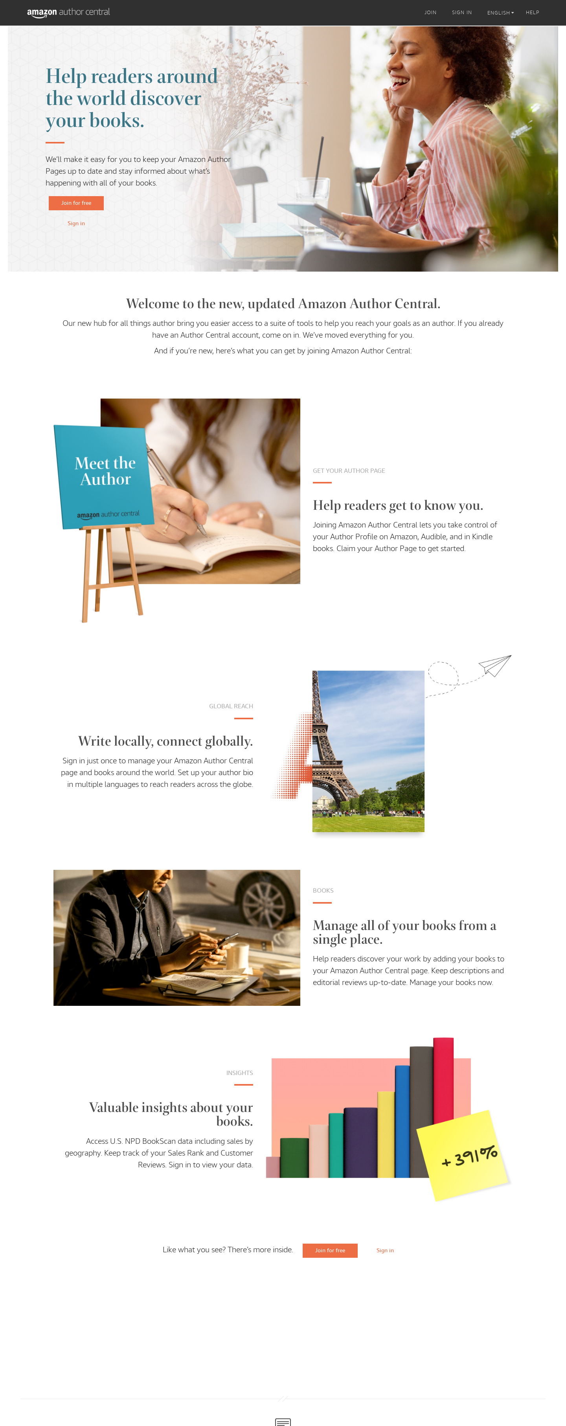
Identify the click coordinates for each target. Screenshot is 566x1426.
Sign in (76, 223)
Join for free (76, 202)
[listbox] (501, 13)
